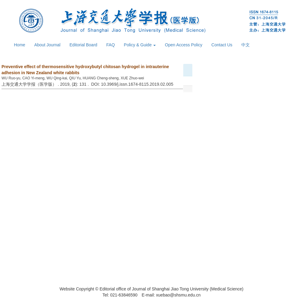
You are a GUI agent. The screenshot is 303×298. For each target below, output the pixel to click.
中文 (245, 44)
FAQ (110, 44)
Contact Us (221, 44)
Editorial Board (83, 44)
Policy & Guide (140, 44)
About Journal (47, 44)
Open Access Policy (183, 44)
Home (19, 44)
